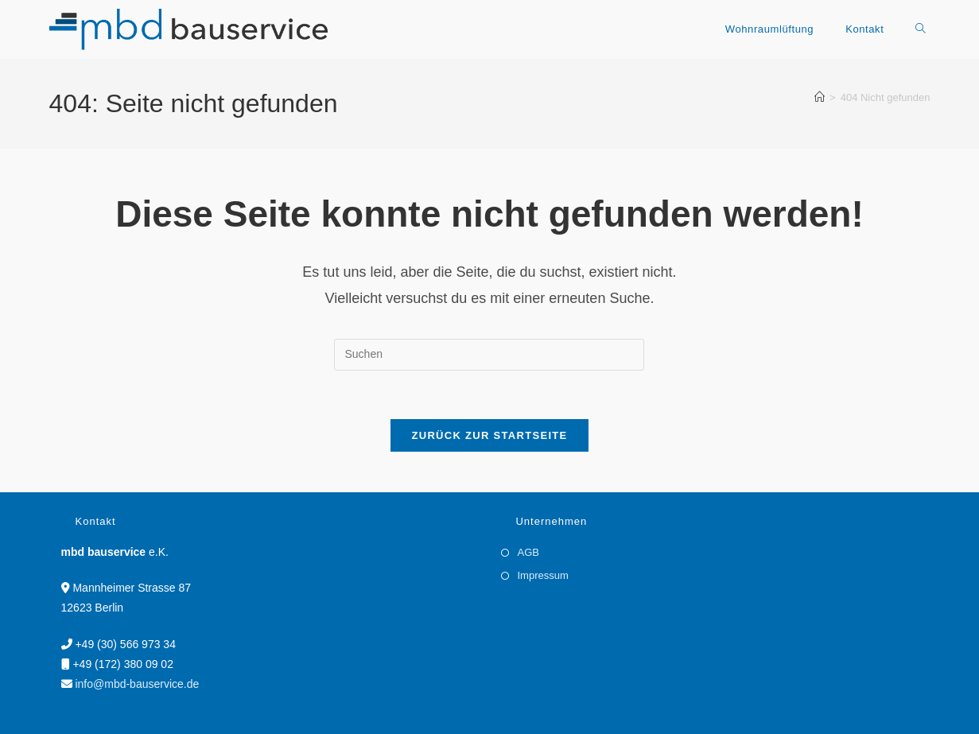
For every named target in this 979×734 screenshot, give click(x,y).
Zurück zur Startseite (489, 435)
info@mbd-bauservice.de (137, 684)
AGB (527, 552)
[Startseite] (819, 97)
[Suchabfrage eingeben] (489, 355)
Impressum (542, 575)
